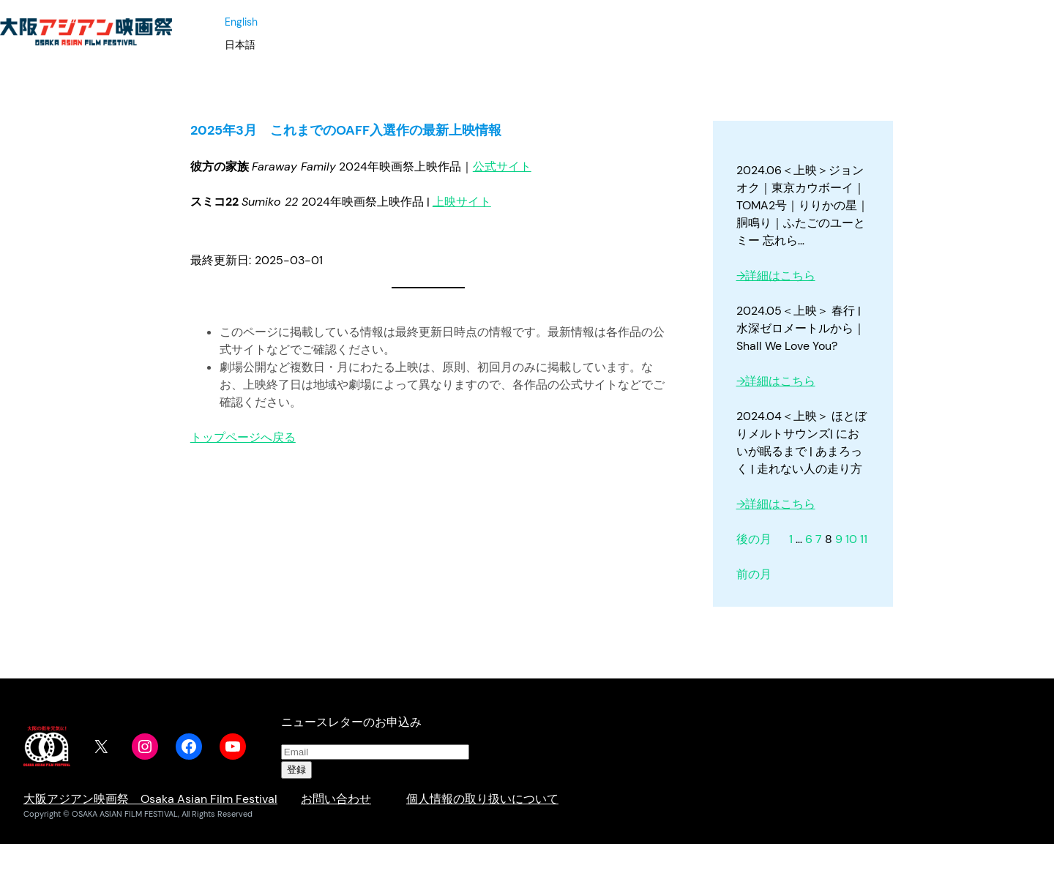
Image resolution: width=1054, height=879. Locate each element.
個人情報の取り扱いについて (482, 799)
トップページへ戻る (243, 437)
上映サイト (462, 201)
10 (851, 539)
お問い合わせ (336, 799)
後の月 (753, 539)
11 (863, 539)
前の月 (753, 574)
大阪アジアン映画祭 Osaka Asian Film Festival (150, 799)
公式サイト (502, 166)
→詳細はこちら (775, 275)
